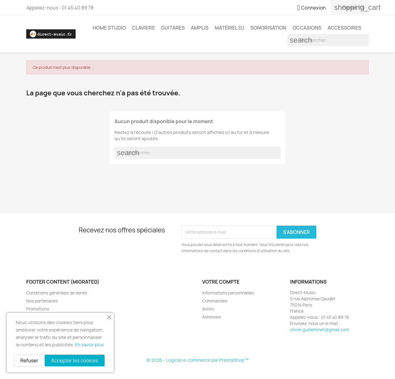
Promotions (37, 309)
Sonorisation (268, 27)
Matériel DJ (229, 27)
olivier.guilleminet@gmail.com (319, 329)
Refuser (29, 360)
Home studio (109, 27)
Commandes (214, 301)
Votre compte (220, 281)
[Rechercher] (328, 40)
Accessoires (344, 27)
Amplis (199, 27)
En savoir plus (89, 344)
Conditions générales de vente (56, 293)
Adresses (211, 317)
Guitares (173, 27)
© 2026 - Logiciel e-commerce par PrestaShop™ (197, 360)
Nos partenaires (42, 301)
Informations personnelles (228, 293)
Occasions (307, 27)
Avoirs (208, 309)
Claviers (143, 27)
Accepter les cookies (74, 360)
